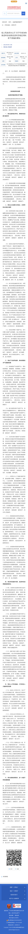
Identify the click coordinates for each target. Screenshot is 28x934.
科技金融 (7, 25)
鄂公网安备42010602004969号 (14, 920)
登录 (13, 1)
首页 (10, 22)
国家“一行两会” (14, 887)
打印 (11, 869)
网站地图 (11, 915)
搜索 (23, 13)
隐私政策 (17, 915)
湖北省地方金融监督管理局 (14, 8)
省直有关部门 (14, 894)
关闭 (17, 869)
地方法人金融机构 (14, 898)
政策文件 (13, 25)
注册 (15, 1)
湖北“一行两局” (14, 891)
